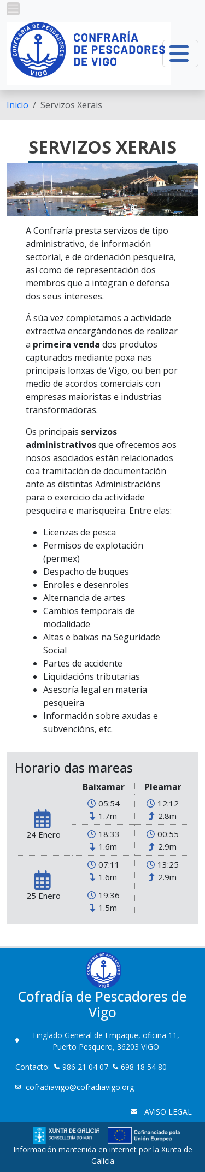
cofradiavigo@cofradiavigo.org (81, 1087)
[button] (13, 8)
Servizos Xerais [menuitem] (71, 105)
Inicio (17, 105)
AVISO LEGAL (167, 1111)
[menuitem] (17, 104)
